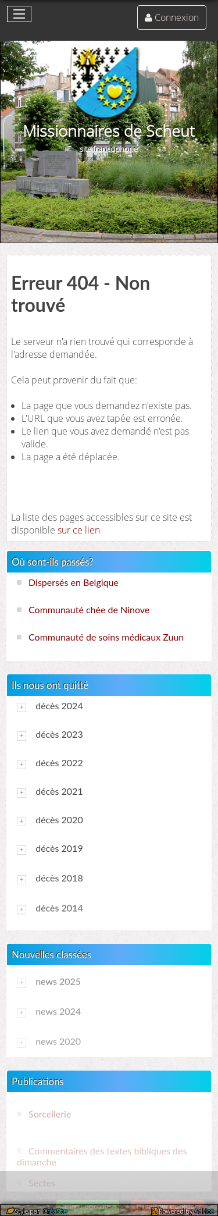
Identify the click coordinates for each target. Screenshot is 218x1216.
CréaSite (54, 1211)
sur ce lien (79, 530)
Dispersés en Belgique (73, 582)
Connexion (177, 17)
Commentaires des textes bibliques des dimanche (102, 1156)
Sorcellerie (49, 1113)
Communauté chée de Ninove (88, 609)
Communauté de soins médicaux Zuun (106, 636)
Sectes (41, 1182)
